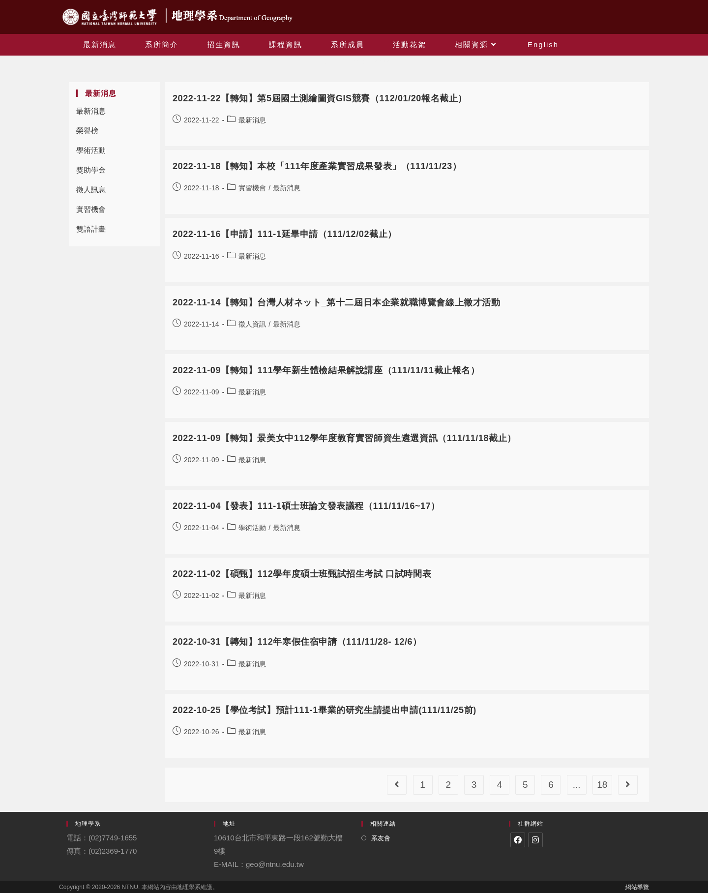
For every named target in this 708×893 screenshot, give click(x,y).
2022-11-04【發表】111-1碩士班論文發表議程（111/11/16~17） (306, 506)
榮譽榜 (87, 130)
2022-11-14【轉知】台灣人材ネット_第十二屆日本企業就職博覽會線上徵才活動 (337, 302)
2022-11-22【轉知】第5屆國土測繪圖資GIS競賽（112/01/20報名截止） (320, 98)
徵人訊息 (91, 189)
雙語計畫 (91, 229)
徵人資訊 (252, 324)
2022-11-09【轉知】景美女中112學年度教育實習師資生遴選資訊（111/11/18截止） (344, 438)
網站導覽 (637, 887)
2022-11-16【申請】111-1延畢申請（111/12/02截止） (285, 234)
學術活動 (91, 150)
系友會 (380, 838)
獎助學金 (91, 170)
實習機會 (91, 209)
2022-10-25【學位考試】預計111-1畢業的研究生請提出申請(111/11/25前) (324, 710)
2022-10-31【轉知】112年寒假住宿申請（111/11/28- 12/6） (297, 642)
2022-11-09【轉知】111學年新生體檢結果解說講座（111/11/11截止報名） (326, 370)
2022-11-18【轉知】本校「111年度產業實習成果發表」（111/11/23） (317, 166)
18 (602, 784)
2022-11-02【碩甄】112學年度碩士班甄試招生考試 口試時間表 (302, 574)
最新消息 (91, 111)
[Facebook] (517, 840)
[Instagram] (535, 840)
